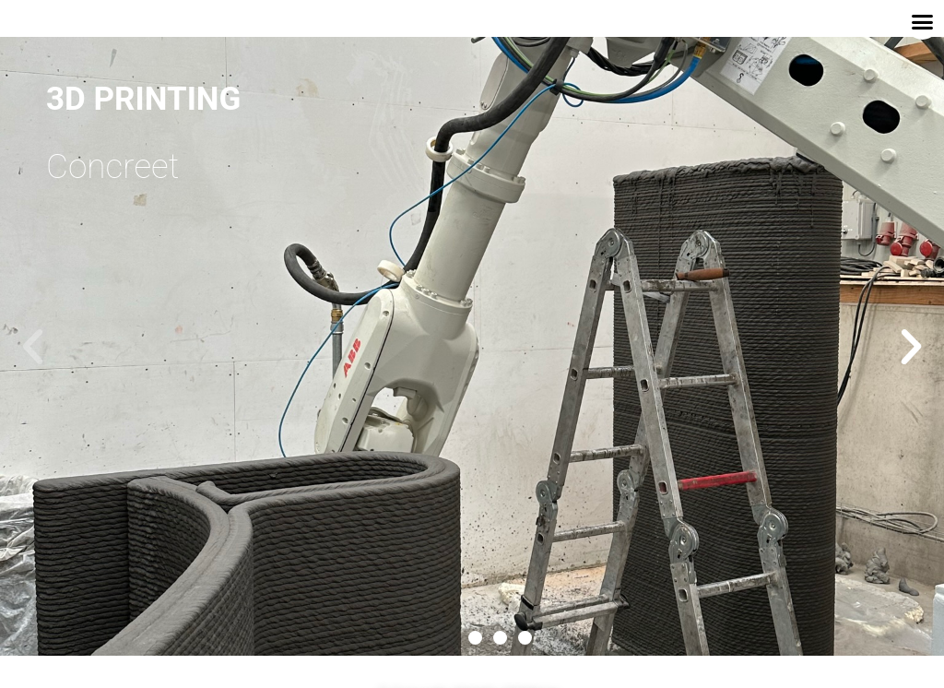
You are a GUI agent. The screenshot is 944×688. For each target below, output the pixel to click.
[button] (922, 22)
